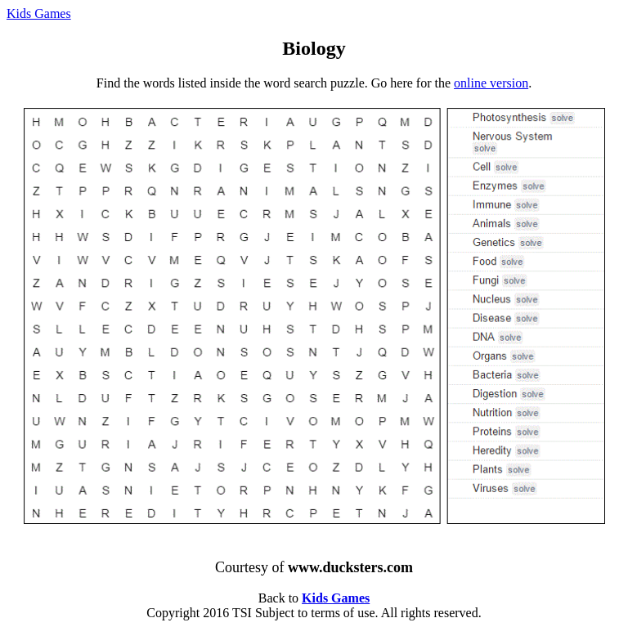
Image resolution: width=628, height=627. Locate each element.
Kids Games (39, 13)
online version (491, 83)
